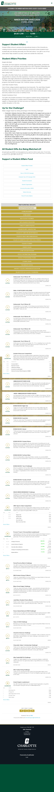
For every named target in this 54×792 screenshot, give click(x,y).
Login (27, 785)
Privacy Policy (27, 760)
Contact (27, 759)
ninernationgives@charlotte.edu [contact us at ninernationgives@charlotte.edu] (32, 745)
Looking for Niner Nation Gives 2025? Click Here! (27, 8)
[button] (6, 56)
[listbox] (27, 56)
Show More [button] (6, 401)
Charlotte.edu (27, 762)
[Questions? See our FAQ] (32, 743)
